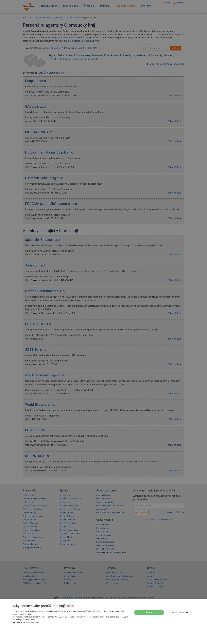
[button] (71, 622)
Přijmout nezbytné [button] (178, 612)
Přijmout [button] (149, 612)
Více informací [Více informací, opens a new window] (29, 619)
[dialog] (103, 612)
